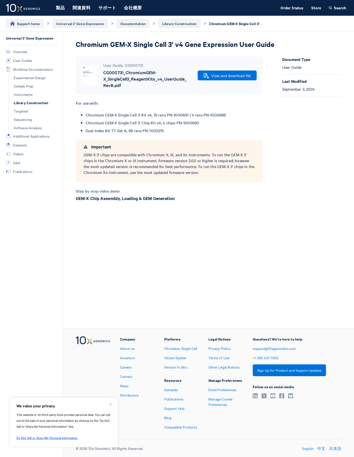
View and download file (227, 76)
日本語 (335, 448)
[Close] (110, 404)
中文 (321, 448)
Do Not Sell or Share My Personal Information (47, 437)
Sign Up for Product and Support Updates (289, 370)
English (307, 448)
